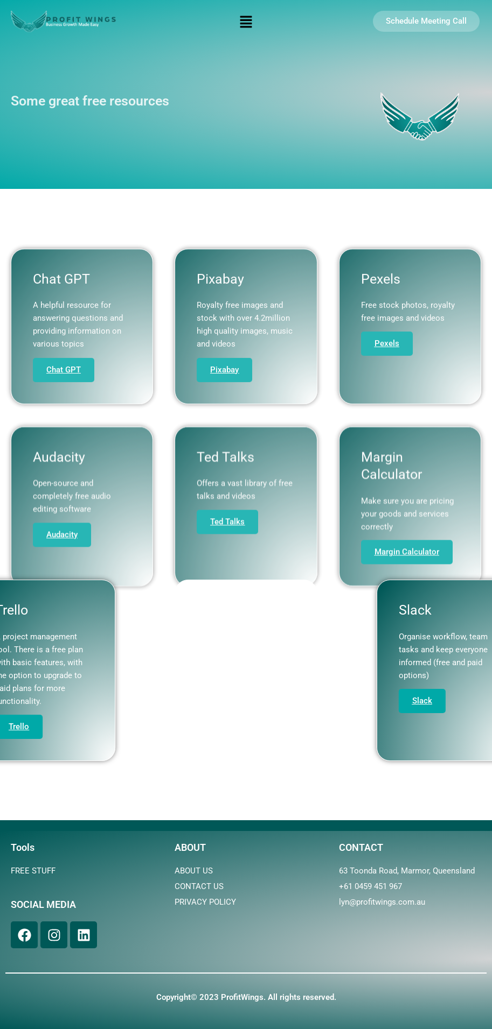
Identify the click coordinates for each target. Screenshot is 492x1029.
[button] (246, 22)
